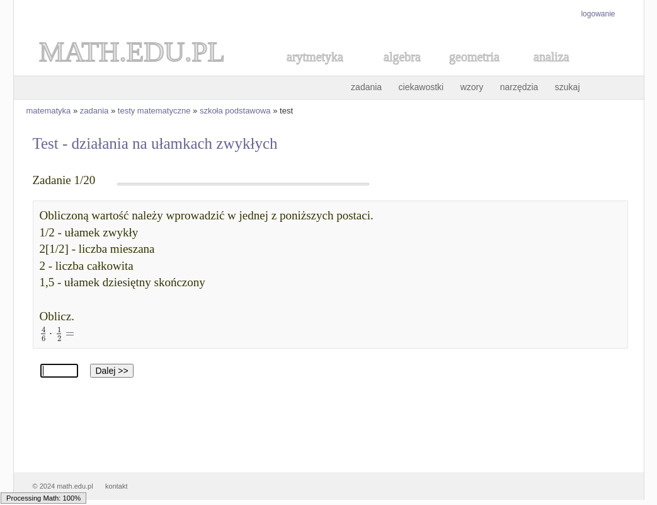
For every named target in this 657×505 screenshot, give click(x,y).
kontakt (116, 486)
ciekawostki (421, 87)
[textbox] (55, 332)
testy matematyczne (154, 110)
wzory (472, 87)
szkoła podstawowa (235, 110)
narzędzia (519, 87)
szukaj (567, 87)
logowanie (598, 13)
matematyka (48, 110)
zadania (366, 87)
